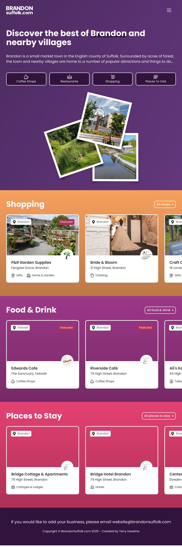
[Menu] (169, 10)
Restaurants (69, 79)
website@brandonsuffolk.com (141, 523)
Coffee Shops (26, 79)
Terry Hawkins (129, 533)
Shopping (113, 79)
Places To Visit (156, 79)
